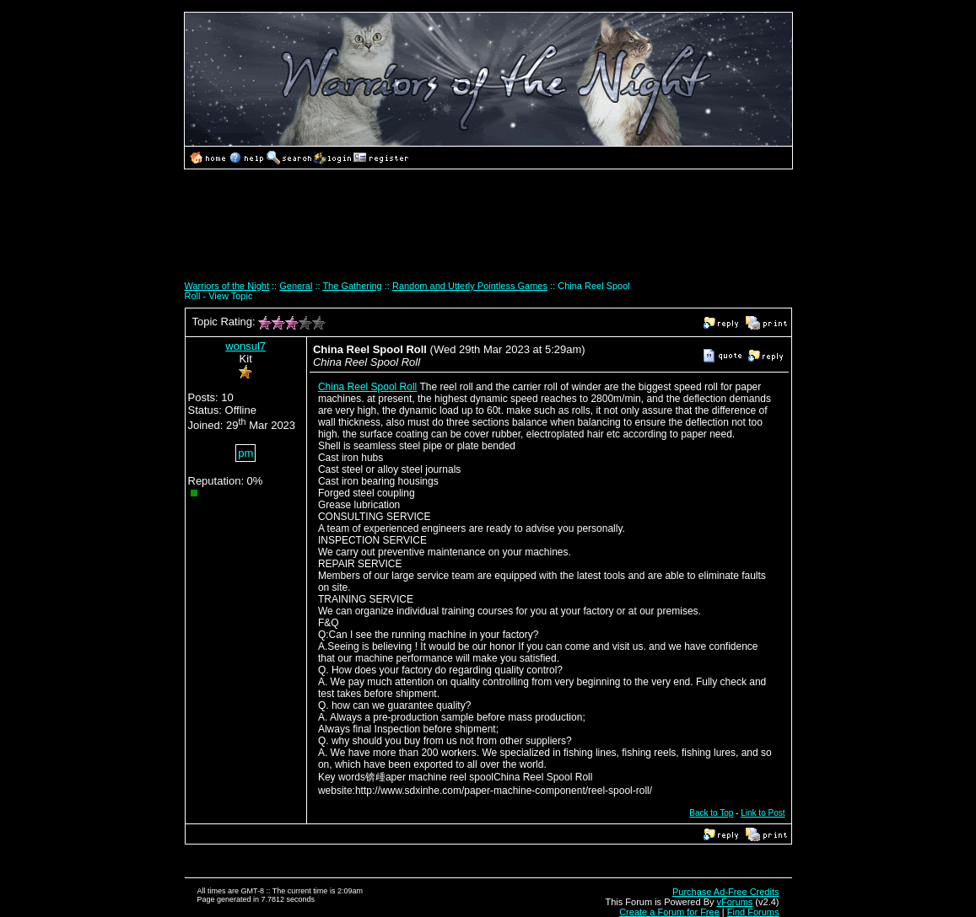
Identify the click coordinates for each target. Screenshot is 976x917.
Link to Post (763, 813)
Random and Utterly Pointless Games (469, 286)
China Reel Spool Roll (367, 387)
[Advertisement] (488, 231)
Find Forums (753, 912)
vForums (735, 902)
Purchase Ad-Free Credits (725, 892)
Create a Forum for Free (669, 912)
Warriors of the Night (227, 286)
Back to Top (711, 813)
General (295, 286)
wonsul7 (245, 346)
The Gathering (351, 286)
